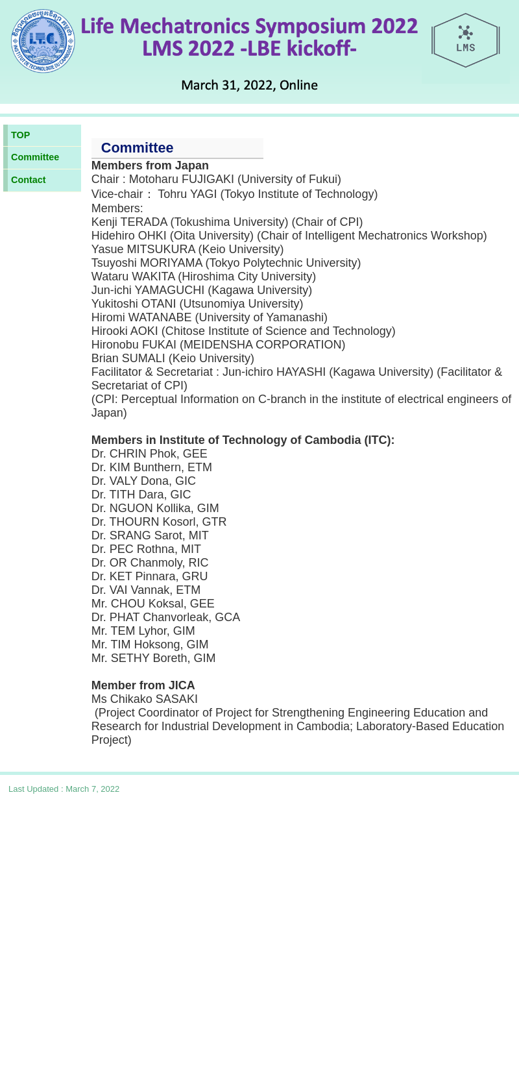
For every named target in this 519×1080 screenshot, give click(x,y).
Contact (28, 180)
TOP (20, 135)
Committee (35, 157)
